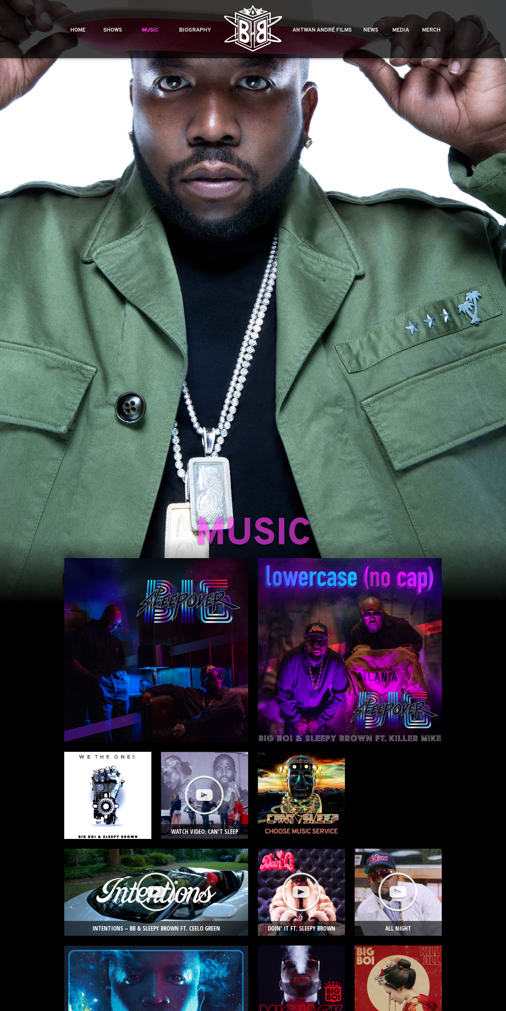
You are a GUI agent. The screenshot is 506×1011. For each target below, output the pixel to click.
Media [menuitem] (400, 30)
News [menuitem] (370, 30)
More (398, 768)
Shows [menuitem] (112, 30)
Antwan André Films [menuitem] (322, 30)
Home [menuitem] (78, 30)
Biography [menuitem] (195, 30)
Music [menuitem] (150, 30)
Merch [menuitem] (431, 30)
